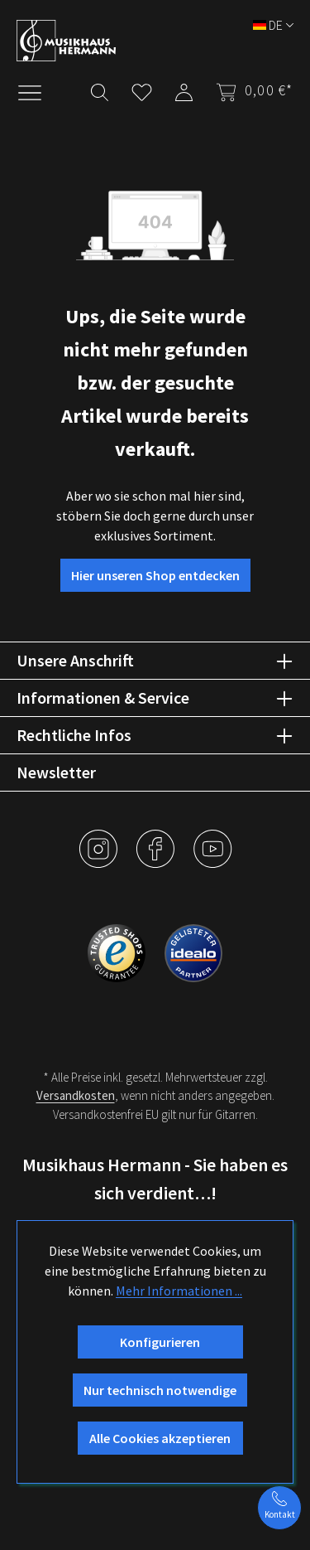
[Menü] (38, 91)
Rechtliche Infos (74, 734)
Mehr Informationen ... (179, 1290)
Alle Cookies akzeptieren (160, 1438)
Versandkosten (75, 1095)
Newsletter (56, 772)
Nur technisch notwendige (159, 1390)
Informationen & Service (103, 697)
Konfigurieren (160, 1342)
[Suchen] (100, 89)
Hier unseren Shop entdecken (155, 575)
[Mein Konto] (184, 89)
